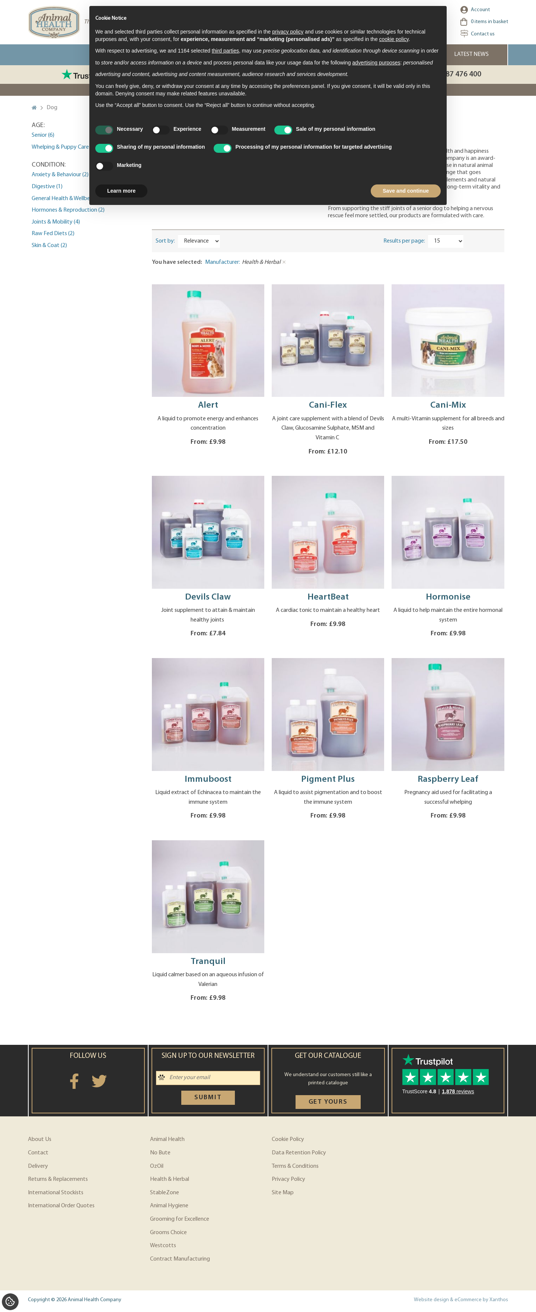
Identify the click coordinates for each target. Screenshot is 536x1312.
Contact (38, 1153)
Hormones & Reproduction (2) (68, 210)
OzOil (156, 1166)
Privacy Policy (288, 1179)
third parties (225, 51)
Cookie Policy (288, 1139)
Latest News (471, 54)
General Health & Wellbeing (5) (68, 199)
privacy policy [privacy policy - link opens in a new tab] (287, 32)
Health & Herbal (169, 1179)
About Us (39, 1139)
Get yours (328, 1102)
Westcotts (163, 1246)
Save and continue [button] (406, 191)
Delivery (38, 1166)
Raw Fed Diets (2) (53, 234)
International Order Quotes (61, 1206)
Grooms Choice (168, 1233)
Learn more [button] (121, 191)
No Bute (160, 1153)
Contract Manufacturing (180, 1259)
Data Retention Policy (299, 1153)
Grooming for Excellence (179, 1219)
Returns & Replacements (58, 1179)
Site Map (283, 1193)
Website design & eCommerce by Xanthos (461, 1300)
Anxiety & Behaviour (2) (60, 175)
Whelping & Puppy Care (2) (64, 147)
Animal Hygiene (169, 1206)
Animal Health (167, 1139)
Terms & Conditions (295, 1166)
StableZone (164, 1193)
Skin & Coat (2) (49, 246)
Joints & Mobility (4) (56, 222)
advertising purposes (376, 63)
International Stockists (55, 1193)
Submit (208, 1097)
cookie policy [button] (394, 39)
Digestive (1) (47, 187)
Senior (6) (43, 135)
